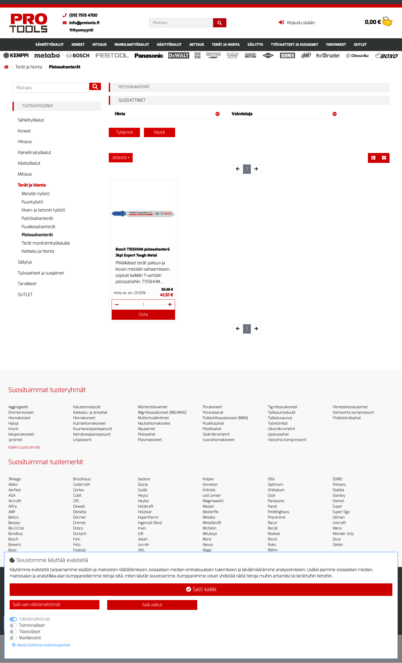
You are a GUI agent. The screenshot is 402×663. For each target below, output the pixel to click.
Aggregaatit (18, 407)
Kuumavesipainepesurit (92, 428)
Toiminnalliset (32, 625)
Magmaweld (213, 501)
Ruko (272, 544)
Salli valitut (152, 605)
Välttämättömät (34, 619)
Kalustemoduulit (86, 407)
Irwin (142, 528)
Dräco (78, 528)
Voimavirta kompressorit (353, 412)
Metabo (209, 517)
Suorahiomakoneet (218, 439)
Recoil (273, 528)
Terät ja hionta (226, 44)
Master (208, 506)
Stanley (339, 495)
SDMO (337, 479)
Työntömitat (278, 423)
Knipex (208, 479)
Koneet (78, 44)
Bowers (14, 544)
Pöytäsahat (212, 428)
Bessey (14, 522)
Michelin (209, 528)
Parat (272, 506)
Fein (76, 539)
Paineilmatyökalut (131, 44)
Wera (337, 528)
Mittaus (196, 44)
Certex (78, 490)
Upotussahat (278, 434)
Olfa (271, 479)
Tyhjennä (124, 132)
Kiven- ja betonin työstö (43, 210)
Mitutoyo (210, 533)
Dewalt (79, 506)
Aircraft (14, 501)
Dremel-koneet (21, 412)
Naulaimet (146, 428)
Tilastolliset (29, 631)
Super (337, 506)
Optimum (275, 484)
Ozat (271, 495)
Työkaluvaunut (280, 418)
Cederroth (81, 484)
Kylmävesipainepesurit (92, 434)
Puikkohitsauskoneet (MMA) (225, 418)
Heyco (143, 495)
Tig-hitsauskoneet (282, 407)
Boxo (12, 550)
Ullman (338, 517)
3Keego (14, 479)
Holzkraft (145, 506)
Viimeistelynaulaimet (350, 407)
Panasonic (276, 501)
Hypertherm (148, 517)
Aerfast (14, 490)
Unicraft (339, 522)
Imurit (13, 428)
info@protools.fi (79, 23)
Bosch (13, 539)
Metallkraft (212, 522)
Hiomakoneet (19, 418)
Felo (76, 544)
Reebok (274, 533)
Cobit (77, 495)
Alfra (12, 506)
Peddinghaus (278, 511)
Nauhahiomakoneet (154, 423)
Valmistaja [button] (284, 114)
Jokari (143, 539)
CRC (76, 501)
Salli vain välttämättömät (36, 604)
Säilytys (255, 44)
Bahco (13, 517)
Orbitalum (276, 490)
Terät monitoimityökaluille (46, 243)
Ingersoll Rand (150, 522)
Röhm (272, 550)
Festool (79, 550)
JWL (141, 550)
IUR (140, 533)
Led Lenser (212, 495)
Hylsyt (13, 423)
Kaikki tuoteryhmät (24, 447)
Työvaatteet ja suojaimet (294, 44)
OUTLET (360, 44)
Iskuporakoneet (21, 434)
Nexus (208, 544)
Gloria (143, 484)
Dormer (79, 517)
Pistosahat (146, 434)
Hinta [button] (167, 114)
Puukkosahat (213, 423)
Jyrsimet (15, 439)
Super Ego (341, 511)
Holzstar (145, 511)
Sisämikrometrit (216, 434)
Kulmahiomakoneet (89, 423)
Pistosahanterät (37, 235)
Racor (272, 522)
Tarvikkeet (336, 44)
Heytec (143, 501)
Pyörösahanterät (37, 218)
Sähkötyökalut (49, 44)
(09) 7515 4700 (78, 15)
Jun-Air (143, 544)
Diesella (79, 511)
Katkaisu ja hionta (38, 251)
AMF (12, 511)
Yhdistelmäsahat (347, 418)
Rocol (272, 539)
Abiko (12, 484)
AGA (11, 495)
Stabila (338, 490)
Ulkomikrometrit (281, 428)
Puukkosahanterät (38, 227)
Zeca (337, 539)
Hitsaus (99, 44)
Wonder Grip (343, 533)
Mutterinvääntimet (153, 418)
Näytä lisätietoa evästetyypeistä (41, 645)
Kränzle (209, 490)
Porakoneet (212, 407)
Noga (207, 550)
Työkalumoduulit (281, 412)
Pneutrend (276, 517)
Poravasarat (213, 412)
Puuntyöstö (32, 202)
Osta (143, 314)
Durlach (79, 533)
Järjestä (119, 157)
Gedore (144, 479)
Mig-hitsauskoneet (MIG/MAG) (162, 412)
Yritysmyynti (81, 30)
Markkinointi (30, 638)
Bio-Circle (16, 528)
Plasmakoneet (150, 439)
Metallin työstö (35, 193)
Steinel (338, 501)
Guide (142, 490)
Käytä (159, 132)
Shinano (339, 484)
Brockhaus (82, 479)
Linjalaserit (82, 439)
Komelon (210, 484)
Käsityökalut (169, 44)
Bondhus (15, 533)
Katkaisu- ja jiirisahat (90, 412)
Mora (207, 539)
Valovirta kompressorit (287, 439)
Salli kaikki (201, 589)
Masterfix (210, 511)
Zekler (338, 544)
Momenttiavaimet (152, 407)
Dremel (79, 522)
